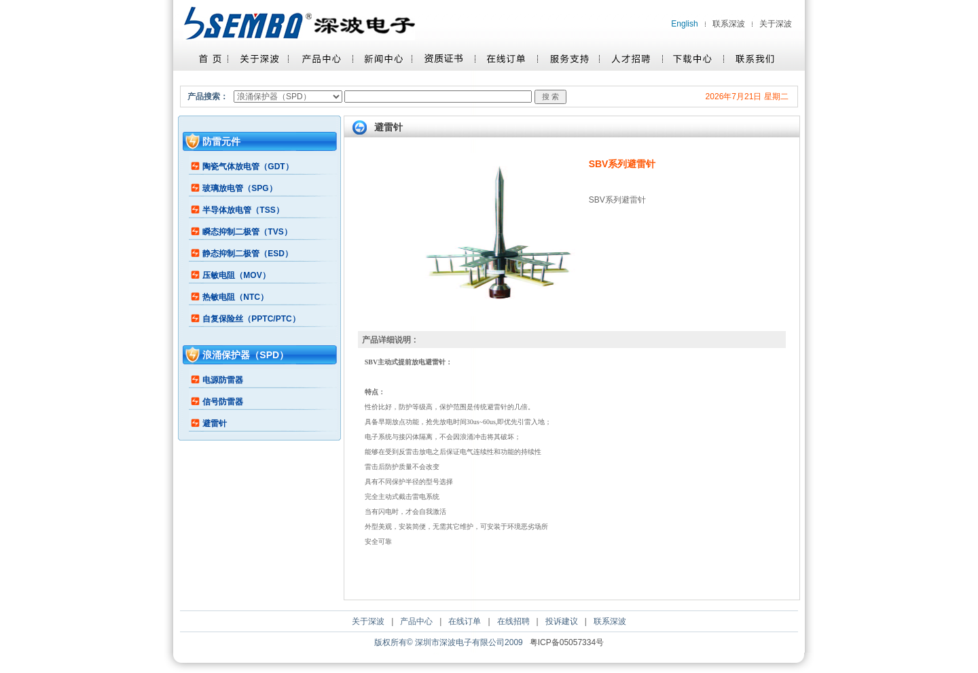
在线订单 (464, 621)
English (684, 24)
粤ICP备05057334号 (567, 642)
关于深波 (775, 24)
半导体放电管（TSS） (242, 210)
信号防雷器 (222, 402)
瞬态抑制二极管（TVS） (246, 232)
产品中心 (416, 621)
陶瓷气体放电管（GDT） (247, 166)
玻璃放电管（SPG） (239, 188)
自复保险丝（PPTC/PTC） (251, 319)
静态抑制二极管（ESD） (247, 253)
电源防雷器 (222, 380)
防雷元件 (221, 141)
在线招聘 (513, 621)
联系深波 (728, 24)
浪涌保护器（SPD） (245, 354)
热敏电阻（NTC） (235, 297)
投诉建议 (561, 621)
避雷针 (214, 423)
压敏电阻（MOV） (236, 275)
